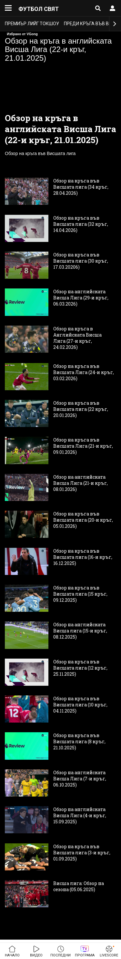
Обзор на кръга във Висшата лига (40, 153)
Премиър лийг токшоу (32, 23)
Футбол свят (38, 8)
